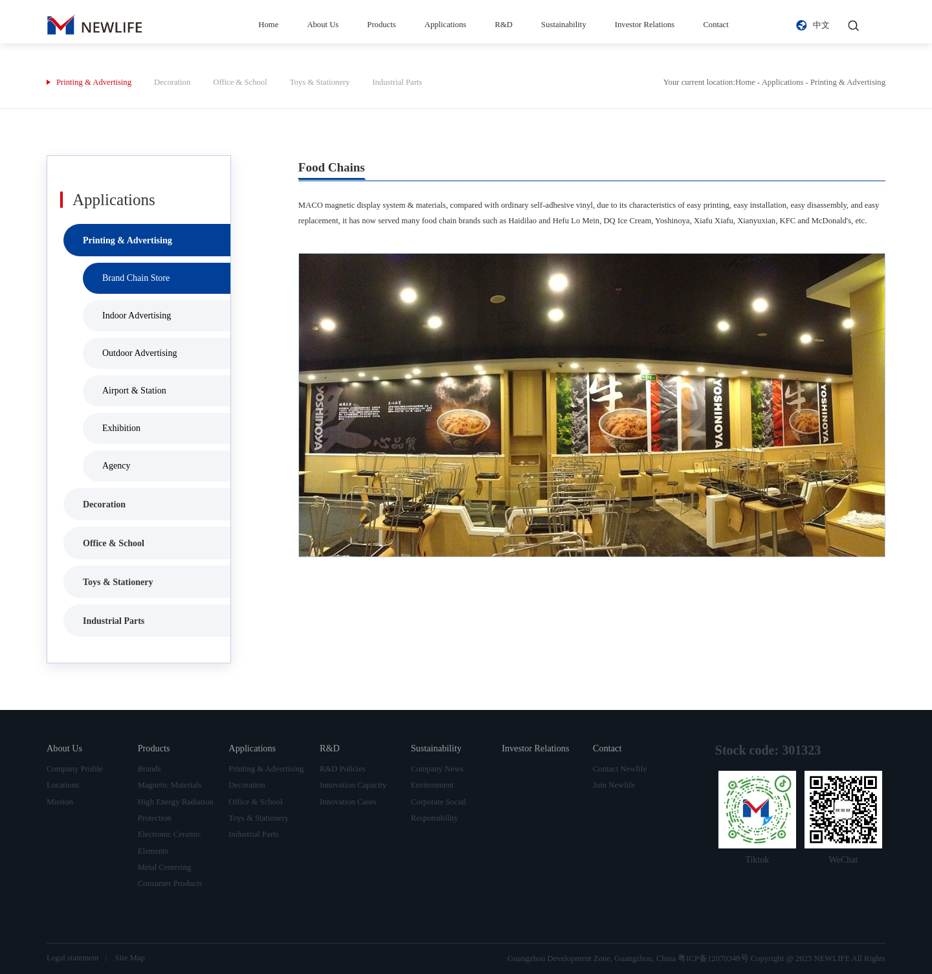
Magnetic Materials (170, 785)
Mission (60, 801)
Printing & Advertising (93, 82)
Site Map (130, 957)
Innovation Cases (348, 801)
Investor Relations (644, 24)
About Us (322, 24)
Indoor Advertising (136, 315)
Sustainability (563, 24)
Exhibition (121, 428)
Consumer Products (170, 883)
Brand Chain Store (136, 278)
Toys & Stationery (320, 82)
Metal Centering (165, 867)
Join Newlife (614, 785)
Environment (432, 785)
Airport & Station (134, 390)
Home (268, 24)
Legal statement (72, 957)
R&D (504, 24)
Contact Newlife (620, 768)
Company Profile (75, 768)
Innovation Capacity (353, 785)
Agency (116, 465)
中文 (821, 25)
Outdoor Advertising (139, 353)
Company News (437, 768)
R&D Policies (343, 768)
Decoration (172, 82)
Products (381, 24)
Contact (715, 24)
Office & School (240, 82)
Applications (446, 24)
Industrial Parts (397, 82)
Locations (63, 785)
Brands (149, 768)
